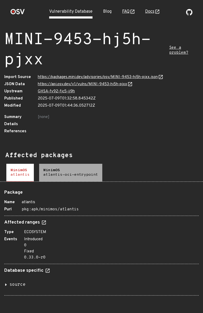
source (17, 284)
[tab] (20, 173)
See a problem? (178, 50)
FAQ (126, 11)
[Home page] (18, 13)
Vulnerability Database (71, 11)
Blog (107, 11)
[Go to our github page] (189, 14)
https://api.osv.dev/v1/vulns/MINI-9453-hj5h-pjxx (82, 84)
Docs (149, 11)
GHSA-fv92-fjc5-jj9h (56, 91)
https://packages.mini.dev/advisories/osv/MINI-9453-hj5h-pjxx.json (98, 77)
